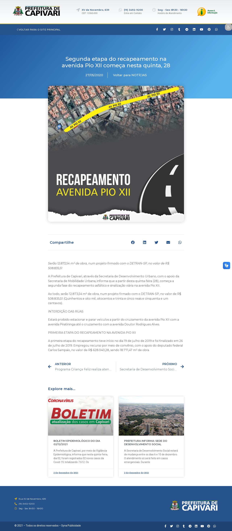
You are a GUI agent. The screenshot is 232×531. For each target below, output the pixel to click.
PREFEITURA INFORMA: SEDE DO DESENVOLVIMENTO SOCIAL (145, 442)
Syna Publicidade (71, 525)
